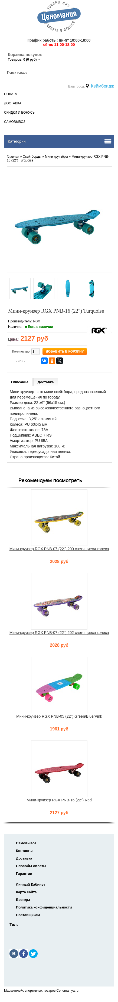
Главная (13, 156)
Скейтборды (32, 156)
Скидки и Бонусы (19, 112)
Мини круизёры (56, 156)
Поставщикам (28, 915)
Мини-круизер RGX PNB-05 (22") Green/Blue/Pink (59, 716)
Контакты (24, 851)
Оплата (10, 94)
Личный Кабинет (30, 884)
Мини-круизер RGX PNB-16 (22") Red (59, 800)
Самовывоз (14, 122)
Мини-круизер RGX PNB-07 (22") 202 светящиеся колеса (59, 632)
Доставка (12, 103)
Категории (17, 141)
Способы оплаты (31, 866)
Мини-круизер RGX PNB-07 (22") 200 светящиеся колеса (59, 549)
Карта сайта (26, 892)
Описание (19, 382)
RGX (36, 321)
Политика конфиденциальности (44, 907)
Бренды (23, 900)
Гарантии (24, 874)
